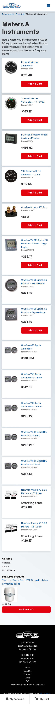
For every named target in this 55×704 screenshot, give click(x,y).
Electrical (20, 14)
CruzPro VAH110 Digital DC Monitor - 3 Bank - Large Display (34, 244)
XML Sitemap (45, 693)
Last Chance (8, 571)
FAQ (27, 681)
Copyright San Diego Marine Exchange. (21, 693)
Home (27, 668)
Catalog (6, 563)
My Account (15, 698)
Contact (27, 675)
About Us (28, 671)
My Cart (42, 698)
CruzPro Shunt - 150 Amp (34, 207)
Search (5, 567)
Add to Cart (26, 610)
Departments (8, 14)
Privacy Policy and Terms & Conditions (28, 685)
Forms (27, 678)
